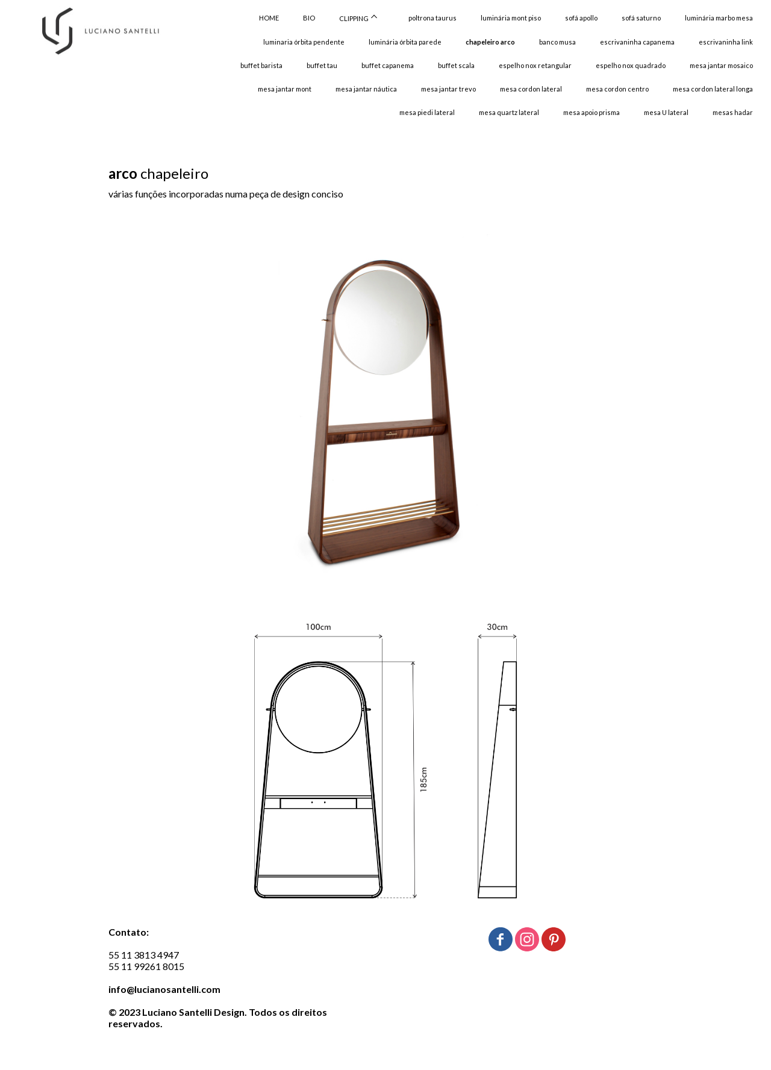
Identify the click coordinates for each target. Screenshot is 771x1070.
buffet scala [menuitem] (456, 65)
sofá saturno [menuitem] (641, 18)
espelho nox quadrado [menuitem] (631, 65)
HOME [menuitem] (269, 18)
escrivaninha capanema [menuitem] (637, 42)
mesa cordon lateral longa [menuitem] (713, 89)
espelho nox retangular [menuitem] (535, 65)
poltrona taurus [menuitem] (432, 18)
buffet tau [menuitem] (322, 65)
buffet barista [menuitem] (261, 65)
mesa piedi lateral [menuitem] (427, 112)
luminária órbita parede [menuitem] (405, 42)
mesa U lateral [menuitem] (666, 112)
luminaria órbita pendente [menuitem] (304, 42)
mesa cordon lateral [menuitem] (531, 89)
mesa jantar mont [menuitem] (284, 89)
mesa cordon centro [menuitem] (617, 89)
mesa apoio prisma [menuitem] (591, 112)
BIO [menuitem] (309, 18)
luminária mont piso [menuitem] (511, 18)
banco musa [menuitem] (557, 42)
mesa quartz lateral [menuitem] (509, 112)
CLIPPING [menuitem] (354, 18)
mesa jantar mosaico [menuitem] (721, 65)
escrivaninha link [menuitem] (726, 42)
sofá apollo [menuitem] (581, 18)
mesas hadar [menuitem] (733, 112)
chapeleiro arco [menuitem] (490, 42)
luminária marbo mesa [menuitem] (719, 18)
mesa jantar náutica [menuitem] (366, 89)
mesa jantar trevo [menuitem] (448, 89)
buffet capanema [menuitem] (387, 65)
